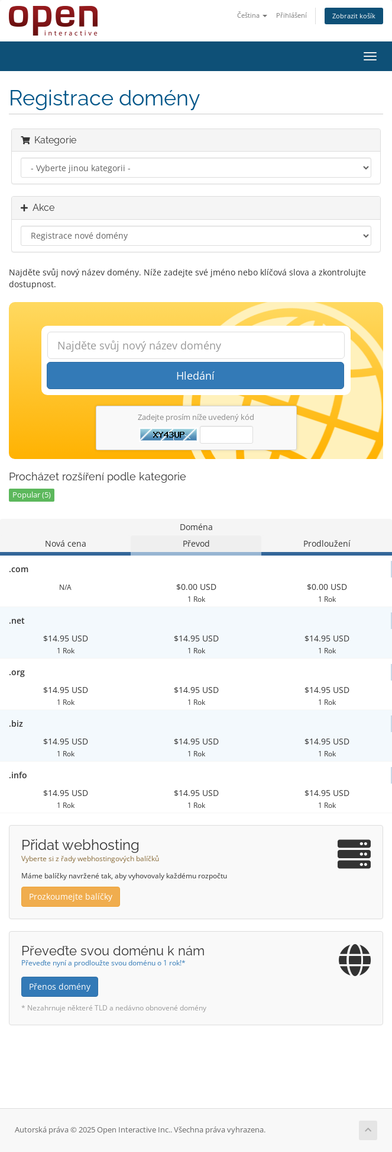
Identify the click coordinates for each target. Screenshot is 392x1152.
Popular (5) (31, 495)
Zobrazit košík (353, 15)
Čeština (252, 15)
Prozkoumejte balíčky (70, 896)
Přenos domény (59, 986)
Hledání (195, 375)
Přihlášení (291, 15)
